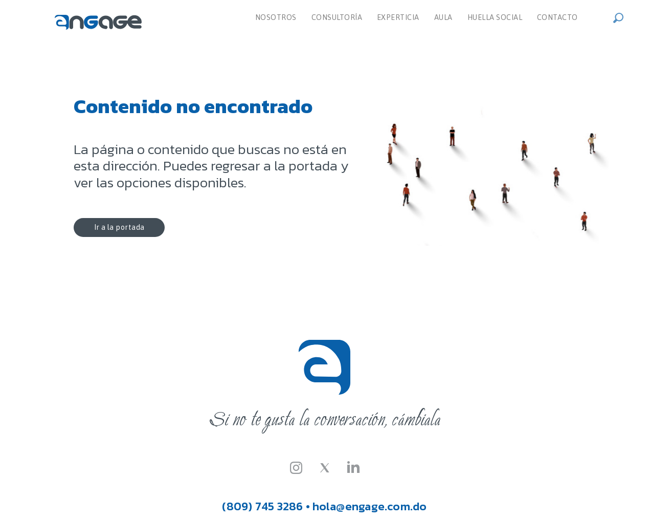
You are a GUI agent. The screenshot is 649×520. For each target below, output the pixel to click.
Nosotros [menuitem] (276, 17)
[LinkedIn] (353, 466)
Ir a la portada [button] (118, 227)
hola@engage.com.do (369, 506)
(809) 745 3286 (262, 506)
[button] (621, 17)
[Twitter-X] (325, 466)
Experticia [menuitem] (398, 17)
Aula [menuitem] (443, 17)
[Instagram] (296, 466)
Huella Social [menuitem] (495, 17)
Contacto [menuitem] (557, 17)
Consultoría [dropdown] (337, 17)
